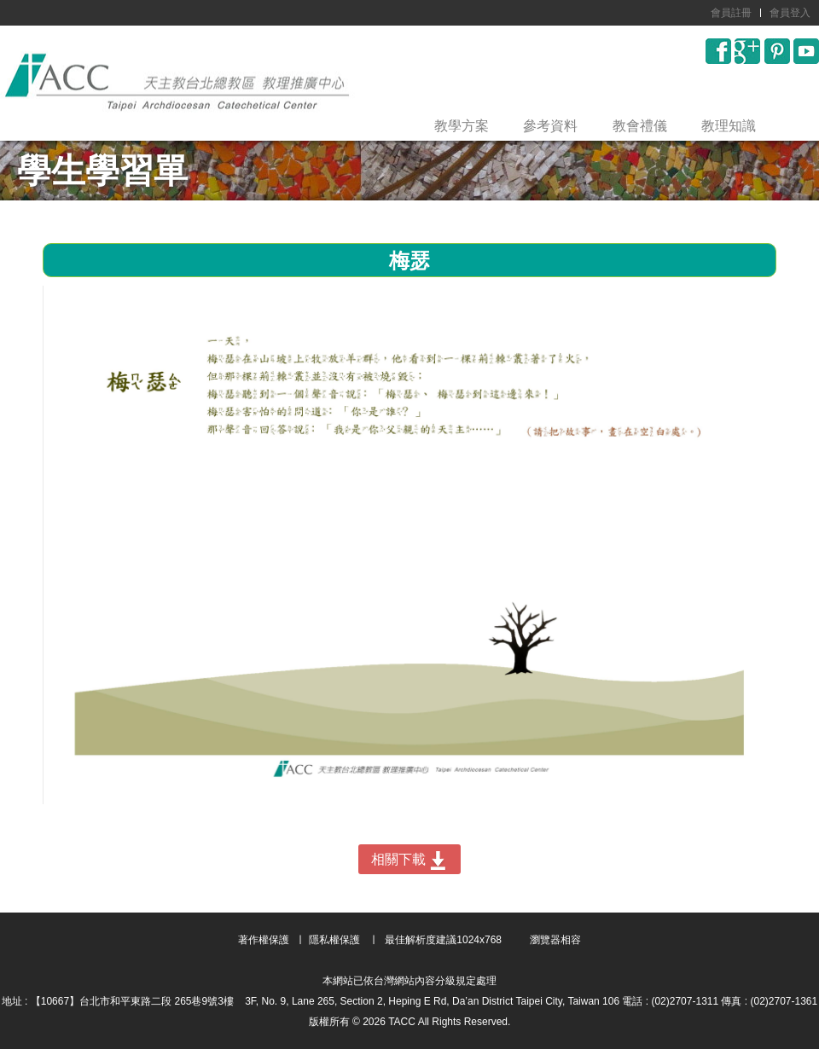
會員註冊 (731, 13)
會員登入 (790, 13)
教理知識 (728, 126)
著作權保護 (263, 940)
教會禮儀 (640, 126)
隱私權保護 (334, 940)
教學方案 (461, 126)
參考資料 (550, 126)
